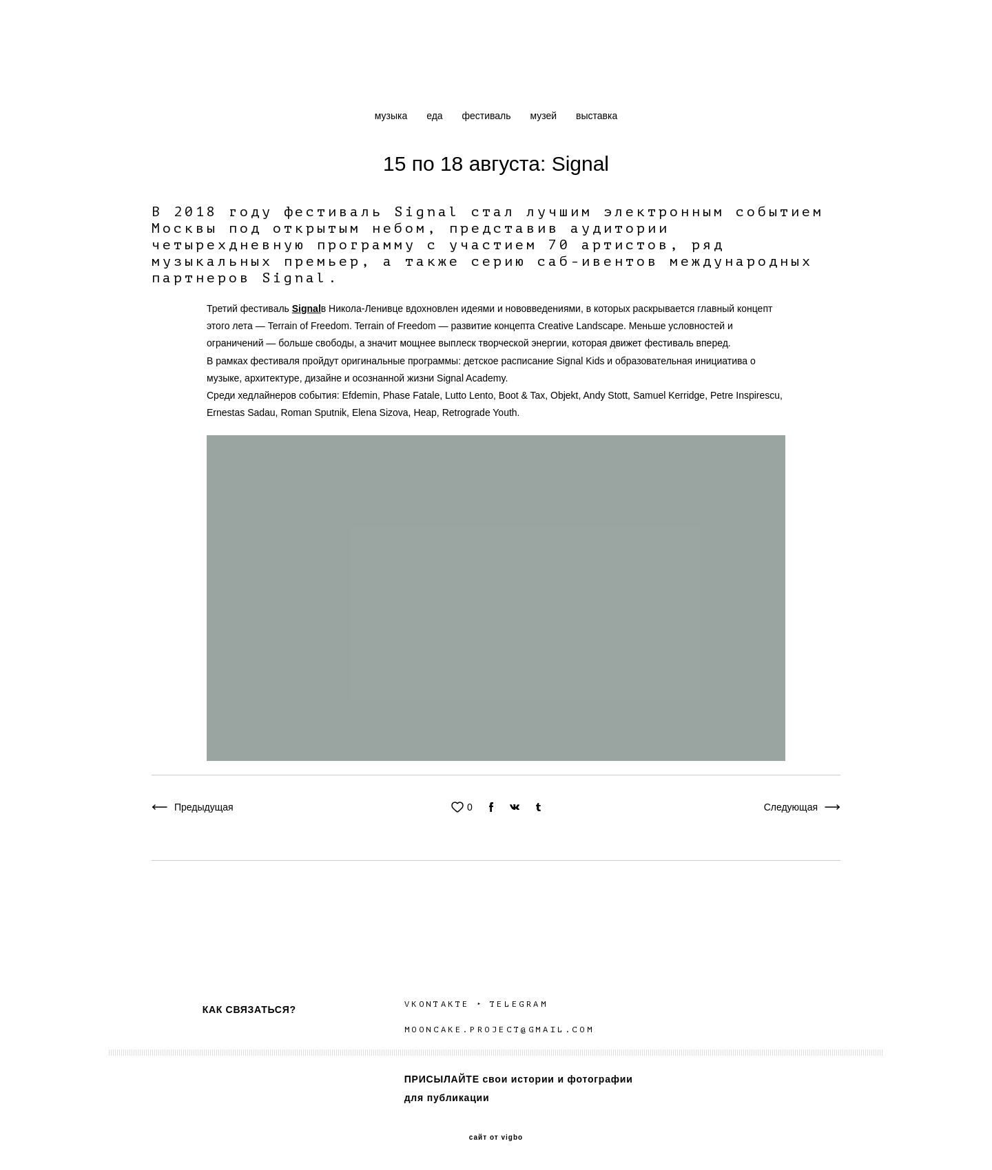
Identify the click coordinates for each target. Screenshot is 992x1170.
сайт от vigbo (496, 1137)
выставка (596, 115)
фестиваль (487, 115)
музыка (392, 115)
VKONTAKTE (437, 1004)
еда (435, 115)
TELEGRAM (521, 1004)
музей (544, 115)
